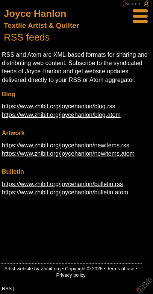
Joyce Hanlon (35, 13)
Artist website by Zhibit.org (32, 268)
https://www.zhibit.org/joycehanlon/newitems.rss (65, 145)
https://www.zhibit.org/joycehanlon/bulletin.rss (62, 184)
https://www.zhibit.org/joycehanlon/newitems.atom (68, 153)
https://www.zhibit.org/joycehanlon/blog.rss (58, 106)
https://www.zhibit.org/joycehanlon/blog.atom (61, 115)
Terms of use (120, 268)
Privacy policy (70, 275)
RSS (7, 288)
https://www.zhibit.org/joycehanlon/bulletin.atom (65, 192)
